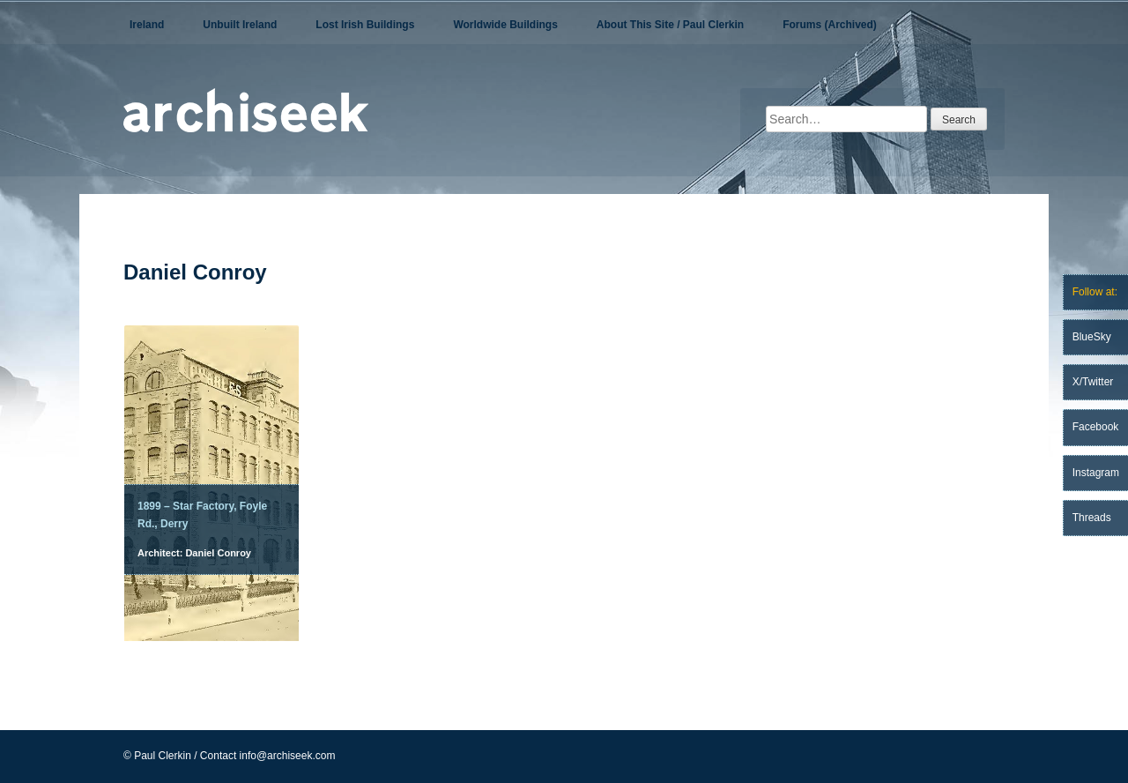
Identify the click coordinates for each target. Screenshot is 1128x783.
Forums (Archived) (830, 25)
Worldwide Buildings (505, 25)
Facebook (1095, 427)
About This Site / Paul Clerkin (670, 25)
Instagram (1095, 472)
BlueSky (1091, 337)
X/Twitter (1093, 382)
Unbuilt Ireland (240, 25)
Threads (1091, 517)
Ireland (147, 25)
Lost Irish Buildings (364, 25)
